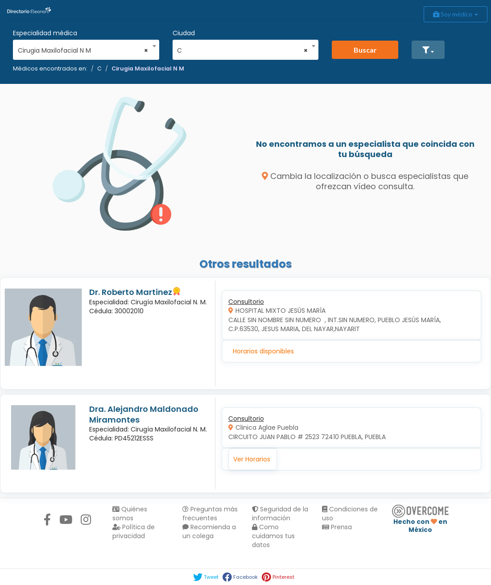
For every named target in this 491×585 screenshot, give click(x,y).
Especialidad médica (45, 33)
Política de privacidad (133, 531)
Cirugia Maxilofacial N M (147, 68)
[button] (428, 50)
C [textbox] (242, 50)
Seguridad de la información (280, 514)
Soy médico (455, 14)
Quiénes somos (129, 514)
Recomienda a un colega (209, 531)
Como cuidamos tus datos (273, 536)
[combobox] (83, 48)
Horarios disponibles (263, 351)
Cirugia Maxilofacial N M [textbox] (83, 50)
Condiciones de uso (350, 514)
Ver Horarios (251, 459)
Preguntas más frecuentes (210, 514)
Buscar (365, 50)
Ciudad (184, 33)
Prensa (337, 527)
